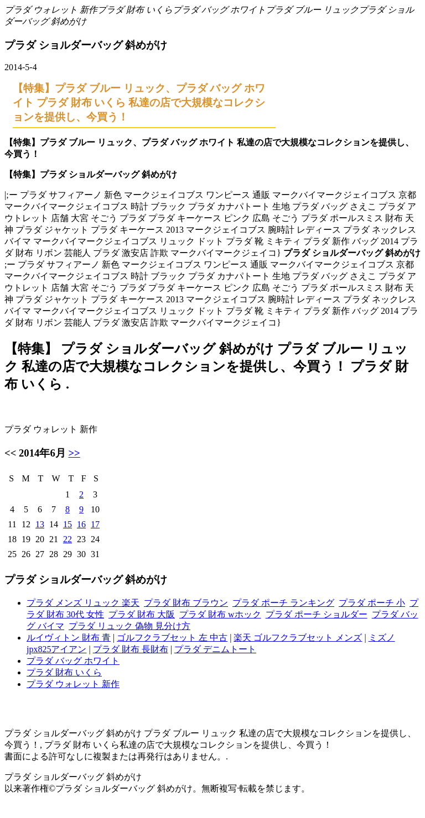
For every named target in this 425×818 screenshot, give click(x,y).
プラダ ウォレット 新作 (50, 9)
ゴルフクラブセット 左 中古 (172, 637)
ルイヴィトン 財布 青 (69, 637)
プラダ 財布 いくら (135, 9)
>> (74, 453)
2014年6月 (42, 453)
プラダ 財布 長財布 (130, 649)
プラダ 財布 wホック (220, 614)
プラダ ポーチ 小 (372, 602)
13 (39, 524)
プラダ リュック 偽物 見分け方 (129, 626)
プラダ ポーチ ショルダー (316, 614)
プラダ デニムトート (215, 649)
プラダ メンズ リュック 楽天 (83, 602)
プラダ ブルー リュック (312, 9)
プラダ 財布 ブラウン (186, 602)
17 (95, 524)
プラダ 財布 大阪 (141, 614)
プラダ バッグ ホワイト (219, 9)
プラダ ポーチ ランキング (283, 602)
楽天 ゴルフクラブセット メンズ (298, 637)
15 (67, 524)
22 (67, 539)
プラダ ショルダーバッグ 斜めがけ (73, 777)
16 (81, 524)
